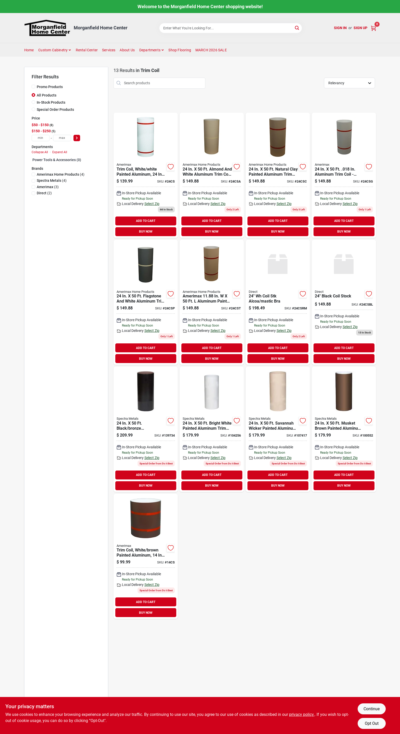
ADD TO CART (145, 221)
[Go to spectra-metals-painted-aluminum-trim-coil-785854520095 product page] (278, 429)
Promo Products (50, 87)
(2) (44, 193)
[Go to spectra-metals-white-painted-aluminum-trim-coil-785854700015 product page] (212, 429)
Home (29, 50)
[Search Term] (230, 28)
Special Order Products (55, 109)
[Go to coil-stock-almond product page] (212, 175)
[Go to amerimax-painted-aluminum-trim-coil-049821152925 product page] (344, 175)
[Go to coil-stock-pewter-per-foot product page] (146, 302)
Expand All (59, 152)
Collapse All (40, 152)
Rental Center (87, 50)
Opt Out (372, 723)
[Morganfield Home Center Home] (47, 28)
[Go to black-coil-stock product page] (344, 302)
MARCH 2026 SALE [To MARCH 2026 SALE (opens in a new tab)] (211, 50)
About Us (127, 50)
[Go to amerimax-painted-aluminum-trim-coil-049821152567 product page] (278, 175)
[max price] (62, 138)
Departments (149, 50)
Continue (372, 708)
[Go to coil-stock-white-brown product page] (146, 175)
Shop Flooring (179, 50)
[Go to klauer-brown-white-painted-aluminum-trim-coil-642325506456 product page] (146, 556)
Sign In (340, 28)
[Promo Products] (33, 86)
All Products (46, 95)
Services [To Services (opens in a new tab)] (109, 50)
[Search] (297, 27)
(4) (60, 174)
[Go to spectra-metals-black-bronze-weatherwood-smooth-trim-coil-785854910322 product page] (146, 429)
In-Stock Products (51, 102)
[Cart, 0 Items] (373, 28)
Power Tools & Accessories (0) (56, 160)
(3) (48, 187)
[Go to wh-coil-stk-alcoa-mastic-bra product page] (278, 302)
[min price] (40, 138)
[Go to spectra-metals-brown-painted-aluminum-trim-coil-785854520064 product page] (344, 429)
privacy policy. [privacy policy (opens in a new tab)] (302, 714)
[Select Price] (76, 138)
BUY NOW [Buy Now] (146, 231)
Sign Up (360, 28)
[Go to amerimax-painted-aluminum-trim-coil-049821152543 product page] (212, 302)
